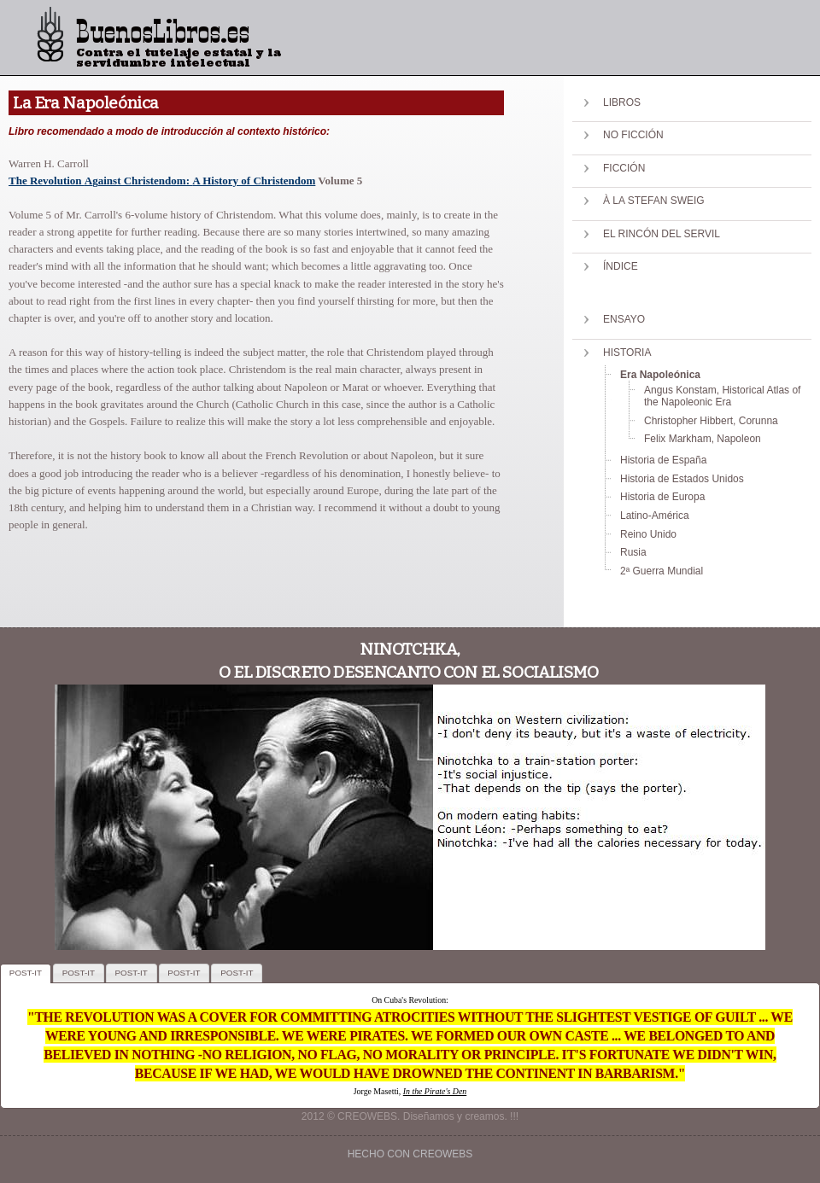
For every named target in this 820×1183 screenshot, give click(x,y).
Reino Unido (648, 534)
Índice (620, 266)
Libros (622, 102)
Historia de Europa (662, 497)
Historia (627, 352)
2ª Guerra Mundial (661, 571)
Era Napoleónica (660, 375)
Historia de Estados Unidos (682, 479)
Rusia (633, 552)
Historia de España (663, 460)
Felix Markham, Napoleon (702, 439)
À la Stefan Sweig (654, 201)
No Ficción (633, 135)
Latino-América (654, 516)
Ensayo (624, 319)
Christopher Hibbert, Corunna (711, 421)
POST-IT (25, 972)
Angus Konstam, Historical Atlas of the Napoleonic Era (722, 396)
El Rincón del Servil (661, 234)
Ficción (624, 168)
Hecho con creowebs (410, 1154)
